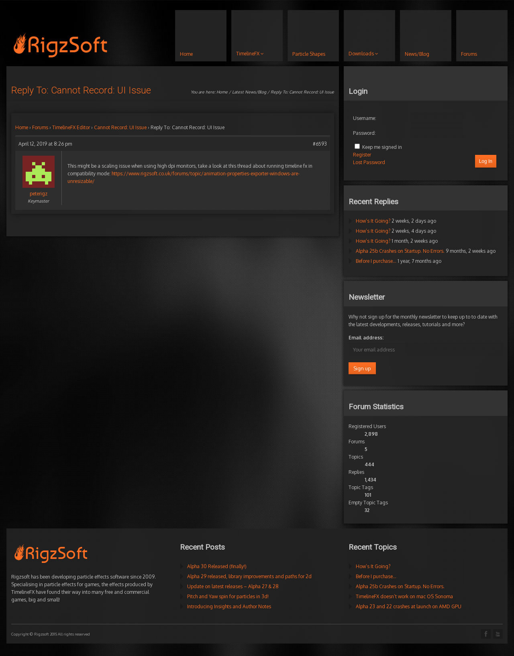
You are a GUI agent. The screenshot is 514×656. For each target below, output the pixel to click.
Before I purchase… (376, 261)
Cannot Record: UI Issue (120, 127)
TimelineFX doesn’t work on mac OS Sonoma (404, 596)
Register (362, 155)
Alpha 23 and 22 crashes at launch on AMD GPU (408, 606)
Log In (485, 161)
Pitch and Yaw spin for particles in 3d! (228, 596)
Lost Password (369, 162)
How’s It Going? (373, 221)
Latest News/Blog (249, 91)
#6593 (320, 144)
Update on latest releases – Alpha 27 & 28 (233, 586)
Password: (364, 133)
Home (222, 91)
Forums (40, 127)
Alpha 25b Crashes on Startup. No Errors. (400, 251)
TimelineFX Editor (71, 127)
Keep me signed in (382, 147)
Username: (364, 118)
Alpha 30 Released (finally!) (217, 566)
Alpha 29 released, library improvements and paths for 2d (249, 576)
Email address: (366, 338)
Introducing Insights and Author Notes (229, 606)
